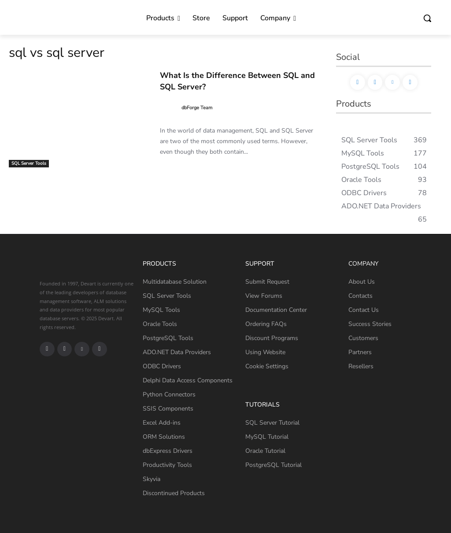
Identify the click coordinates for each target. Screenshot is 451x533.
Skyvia (151, 479)
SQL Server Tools (28, 163)
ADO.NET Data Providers (177, 352)
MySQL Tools (161, 310)
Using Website (265, 352)
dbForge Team (196, 107)
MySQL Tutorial (266, 437)
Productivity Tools (167, 465)
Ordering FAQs (266, 324)
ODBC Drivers (162, 366)
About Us (361, 282)
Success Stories (370, 324)
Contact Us (363, 310)
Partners (360, 352)
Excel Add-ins (162, 422)
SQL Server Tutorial (272, 422)
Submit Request (267, 282)
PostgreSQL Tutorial (273, 465)
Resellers (360, 366)
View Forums (263, 296)
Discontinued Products (174, 493)
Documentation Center (276, 310)
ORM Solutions (164, 437)
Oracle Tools (160, 324)
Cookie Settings (266, 366)
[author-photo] (170, 107)
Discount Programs (271, 338)
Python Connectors (169, 394)
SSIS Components (168, 408)
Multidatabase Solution (175, 282)
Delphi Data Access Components (188, 380)
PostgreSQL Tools (168, 338)
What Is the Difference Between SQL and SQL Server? (238, 80)
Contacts (360, 296)
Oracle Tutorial (265, 451)
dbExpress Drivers (167, 451)
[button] (427, 18)
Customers (363, 338)
